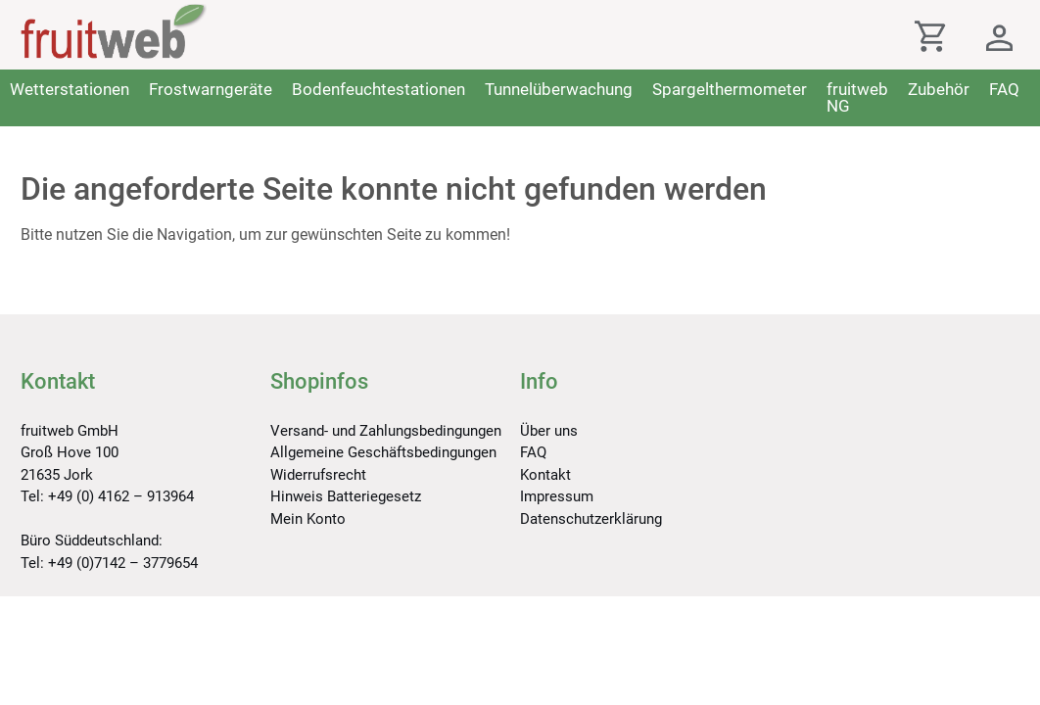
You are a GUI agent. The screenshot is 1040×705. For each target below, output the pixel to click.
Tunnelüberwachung (559, 89)
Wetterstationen (69, 89)
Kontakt (545, 475)
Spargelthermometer (729, 89)
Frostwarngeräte (210, 89)
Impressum (556, 496)
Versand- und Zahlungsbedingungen (385, 431)
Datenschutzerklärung (591, 519)
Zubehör (938, 89)
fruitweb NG (857, 97)
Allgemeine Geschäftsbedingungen (383, 452)
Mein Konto (308, 519)
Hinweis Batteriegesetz (345, 496)
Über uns (549, 431)
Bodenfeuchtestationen (378, 89)
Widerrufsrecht (318, 475)
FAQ (1004, 89)
